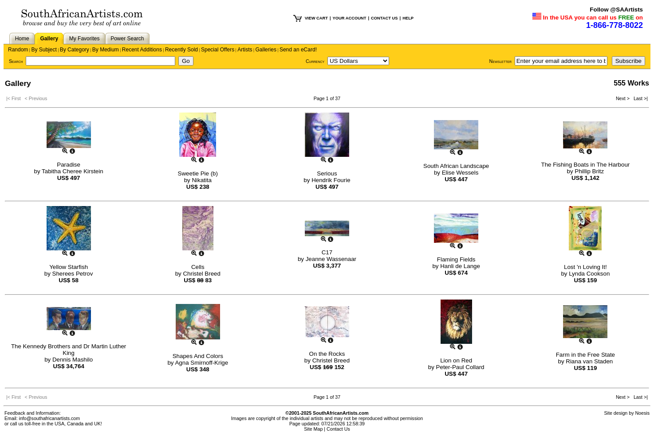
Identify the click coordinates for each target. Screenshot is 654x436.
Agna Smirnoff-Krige (201, 362)
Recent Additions (142, 50)
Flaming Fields (456, 259)
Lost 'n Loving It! (585, 267)
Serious (327, 173)
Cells (198, 267)
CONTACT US (384, 18)
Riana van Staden (589, 361)
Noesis (642, 413)
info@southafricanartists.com (49, 418)
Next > (623, 98)
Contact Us (338, 429)
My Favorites (84, 38)
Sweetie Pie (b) (198, 173)
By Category (74, 50)
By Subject (43, 50)
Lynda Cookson (589, 273)
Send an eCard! (298, 50)
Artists (244, 50)
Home (22, 38)
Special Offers (217, 50)
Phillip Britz (589, 171)
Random (18, 50)
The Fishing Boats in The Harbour (585, 164)
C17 (327, 252)
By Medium (105, 50)
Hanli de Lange (460, 266)
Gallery (49, 38)
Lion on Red (456, 360)
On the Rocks (327, 353)
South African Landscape (456, 166)
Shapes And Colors (198, 356)
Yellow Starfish (68, 267)
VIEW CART (316, 18)
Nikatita (201, 180)
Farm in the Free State (585, 354)
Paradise (68, 164)
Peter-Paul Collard (460, 367)
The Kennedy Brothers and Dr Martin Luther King (68, 349)
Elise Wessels (460, 172)
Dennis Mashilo (72, 359)
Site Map (313, 429)
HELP (408, 18)
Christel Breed (201, 273)
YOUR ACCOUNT (349, 18)
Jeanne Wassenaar (331, 259)
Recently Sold (181, 50)
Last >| (639, 98)
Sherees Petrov (72, 273)
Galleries (266, 50)
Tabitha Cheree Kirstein (72, 171)
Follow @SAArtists (616, 9)
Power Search (127, 38)
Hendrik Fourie (330, 180)
